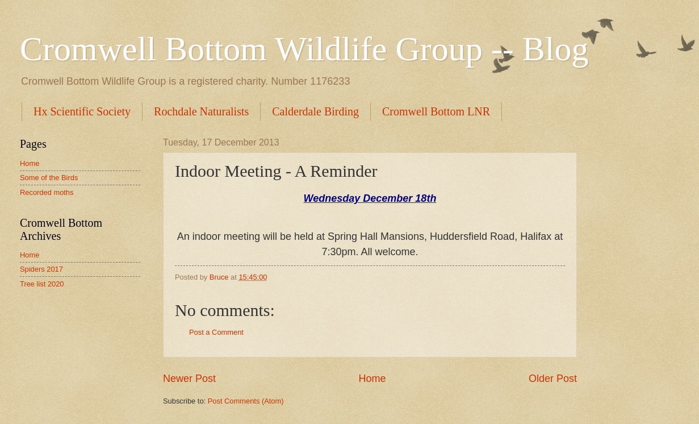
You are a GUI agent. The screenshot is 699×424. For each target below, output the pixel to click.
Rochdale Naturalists (201, 111)
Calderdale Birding (315, 111)
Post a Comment (216, 332)
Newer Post (189, 378)
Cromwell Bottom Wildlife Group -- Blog (304, 49)
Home (372, 378)
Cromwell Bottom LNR (436, 111)
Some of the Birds (49, 177)
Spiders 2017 (41, 269)
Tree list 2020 (42, 284)
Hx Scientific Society (82, 111)
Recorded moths (46, 192)
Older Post (553, 378)
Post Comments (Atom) (246, 401)
